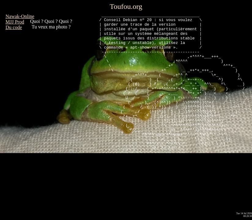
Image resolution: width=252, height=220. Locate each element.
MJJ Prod (15, 21)
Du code (14, 27)
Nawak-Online (20, 16)
